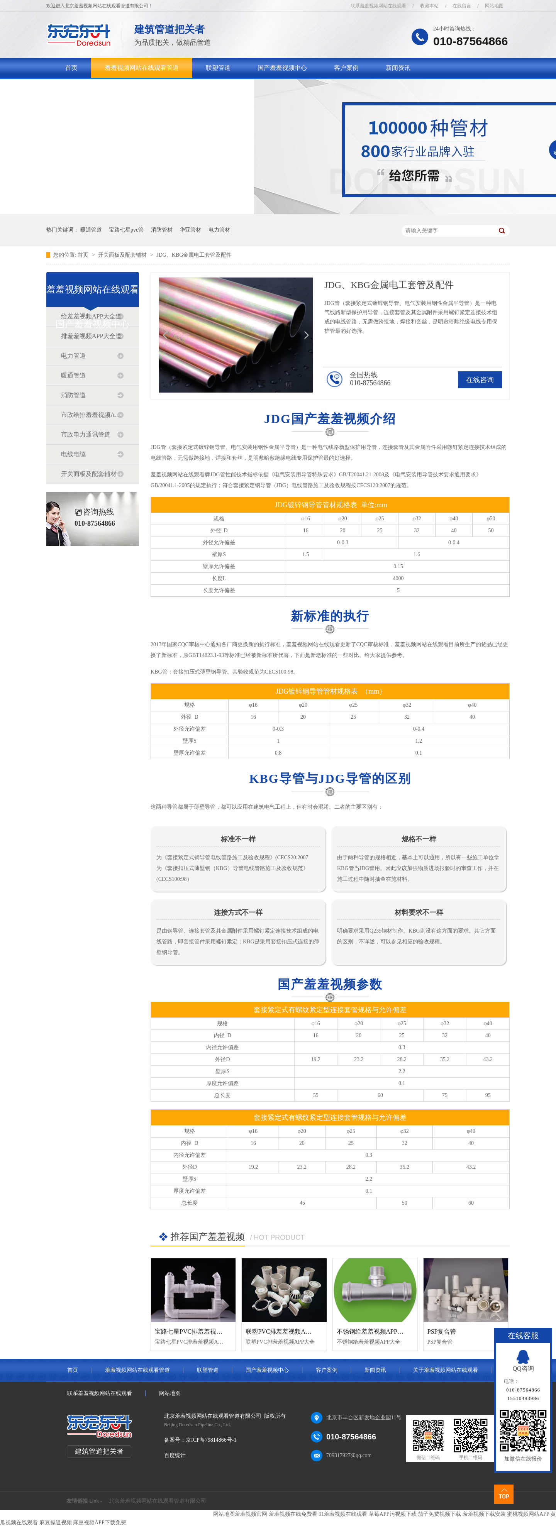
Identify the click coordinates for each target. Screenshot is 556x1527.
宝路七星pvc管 (126, 230)
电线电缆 (73, 454)
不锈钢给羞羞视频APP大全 (373, 1331)
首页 (71, 67)
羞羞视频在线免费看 (293, 1514)
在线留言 (462, 5)
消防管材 (162, 230)
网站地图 (494, 5)
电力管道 (73, 355)
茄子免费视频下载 (439, 1514)
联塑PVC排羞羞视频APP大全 (285, 1331)
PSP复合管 (441, 1331)
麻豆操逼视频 (55, 1522)
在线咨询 (480, 380)
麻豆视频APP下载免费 (99, 1522)
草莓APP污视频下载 (393, 1514)
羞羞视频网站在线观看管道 (142, 67)
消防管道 (73, 395)
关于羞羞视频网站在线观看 (102, 88)
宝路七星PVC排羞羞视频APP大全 (200, 1331)
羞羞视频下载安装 (484, 1514)
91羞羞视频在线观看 (343, 1514)
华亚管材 (190, 230)
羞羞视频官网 (251, 1514)
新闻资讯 (398, 67)
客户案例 (346, 67)
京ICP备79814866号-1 (211, 1440)
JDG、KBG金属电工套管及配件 (194, 255)
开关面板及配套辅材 (123, 255)
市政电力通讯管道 (85, 434)
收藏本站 (429, 5)
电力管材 (219, 230)
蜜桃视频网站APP (528, 1514)
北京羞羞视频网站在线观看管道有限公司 (157, 1501)
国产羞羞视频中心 (282, 67)
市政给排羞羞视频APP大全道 (92, 414)
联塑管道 (218, 67)
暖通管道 (91, 230)
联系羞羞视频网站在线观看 (378, 5)
